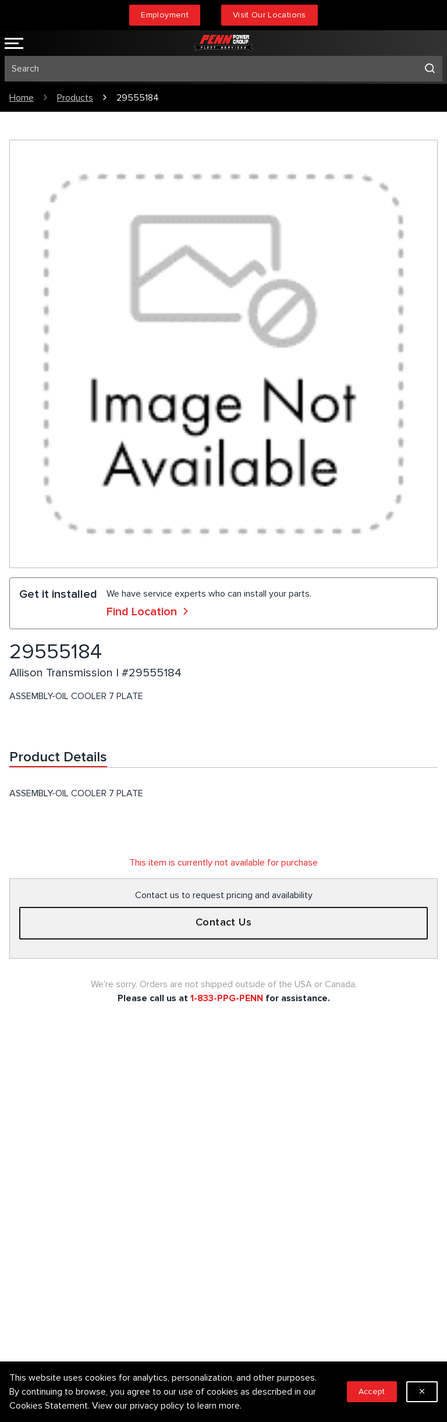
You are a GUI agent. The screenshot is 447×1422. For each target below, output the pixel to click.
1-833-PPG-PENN (226, 998)
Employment (165, 15)
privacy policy (157, 1406)
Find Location (149, 612)
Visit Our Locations (269, 15)
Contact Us (224, 922)
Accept (372, 1391)
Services (250, 1117)
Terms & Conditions (272, 1154)
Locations (28, 1333)
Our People (31, 1296)
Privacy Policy (260, 1135)
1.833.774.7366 (61, 1190)
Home (21, 98)
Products (75, 98)
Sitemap (249, 1173)
